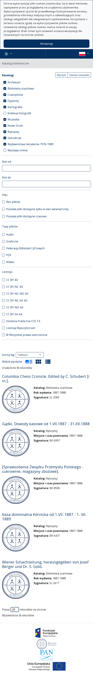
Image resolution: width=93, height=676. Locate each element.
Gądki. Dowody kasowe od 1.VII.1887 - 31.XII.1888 (46, 423)
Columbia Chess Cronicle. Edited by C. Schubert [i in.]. (45, 378)
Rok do (6, 177)
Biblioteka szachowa (21, 88)
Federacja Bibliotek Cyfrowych (25, 248)
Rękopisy (13, 132)
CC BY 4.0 (12, 280)
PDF (8, 255)
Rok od (6, 162)
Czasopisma (15, 95)
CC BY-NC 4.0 (14, 287)
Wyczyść (61, 75)
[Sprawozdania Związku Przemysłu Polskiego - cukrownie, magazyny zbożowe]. (42, 469)
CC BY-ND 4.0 (14, 307)
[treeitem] (46, 82)
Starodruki (14, 138)
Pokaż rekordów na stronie (24, 609)
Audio (10, 234)
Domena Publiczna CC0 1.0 (23, 321)
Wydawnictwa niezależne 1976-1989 (30, 144)
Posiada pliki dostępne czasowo (26, 216)
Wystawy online (18, 150)
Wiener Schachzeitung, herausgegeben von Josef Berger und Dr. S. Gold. (45, 564)
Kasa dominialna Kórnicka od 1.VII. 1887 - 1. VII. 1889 (44, 516)
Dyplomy (13, 101)
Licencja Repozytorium (20, 328)
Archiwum (14, 82)
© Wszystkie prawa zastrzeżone (26, 335)
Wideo (10, 262)
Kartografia (15, 107)
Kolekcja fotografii (19, 113)
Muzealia (13, 119)
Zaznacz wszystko (79, 75)
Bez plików (13, 202)
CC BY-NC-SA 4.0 (16, 300)
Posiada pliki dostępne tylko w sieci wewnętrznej (37, 209)
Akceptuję (46, 44)
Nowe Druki (15, 125)
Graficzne (12, 241)
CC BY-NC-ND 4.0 (17, 293)
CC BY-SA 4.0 (14, 314)
